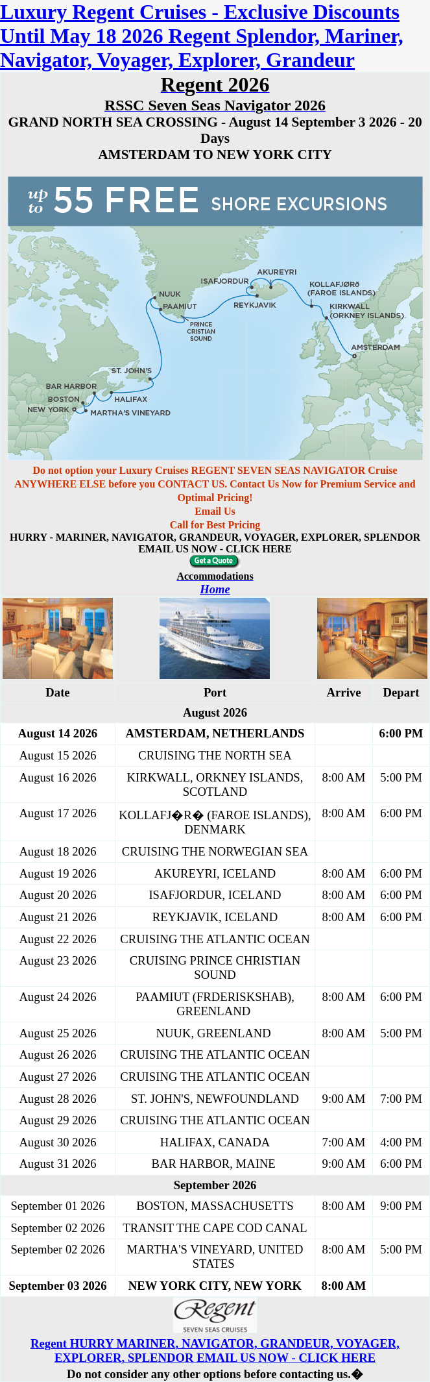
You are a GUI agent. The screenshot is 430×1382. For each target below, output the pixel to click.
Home (215, 589)
